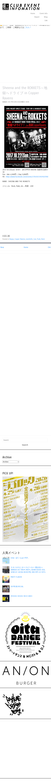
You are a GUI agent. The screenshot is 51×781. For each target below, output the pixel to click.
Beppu (11, 239)
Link (45, 20)
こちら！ (27, 27)
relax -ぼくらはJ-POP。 (20, 558)
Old (49, 247)
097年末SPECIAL (17, 586)
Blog (45, 17)
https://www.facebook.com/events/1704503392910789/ (27, 177)
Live (34, 239)
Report (36, 17)
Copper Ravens (20, 239)
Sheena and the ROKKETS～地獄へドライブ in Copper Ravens (24, 93)
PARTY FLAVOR (16, 577)
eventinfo (29, 239)
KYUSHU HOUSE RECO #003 (21, 596)
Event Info (43, 13)
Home (32, 13)
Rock (43, 239)
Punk (38, 239)
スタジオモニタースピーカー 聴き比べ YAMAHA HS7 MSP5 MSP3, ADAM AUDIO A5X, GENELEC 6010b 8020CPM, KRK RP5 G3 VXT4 (28, 569)
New (2, 247)
